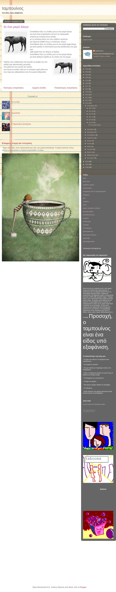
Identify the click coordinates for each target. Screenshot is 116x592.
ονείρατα (86, 218)
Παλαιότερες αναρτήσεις (65, 88)
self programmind (88, 241)
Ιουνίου (89, 143)
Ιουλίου (89, 141)
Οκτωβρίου (91, 132)
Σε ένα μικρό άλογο (16, 27)
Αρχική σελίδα (39, 88)
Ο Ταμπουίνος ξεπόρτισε (21, 124)
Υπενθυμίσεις (87, 228)
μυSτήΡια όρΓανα (88, 215)
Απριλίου (90, 149)
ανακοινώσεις (87, 188)
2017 (87, 86)
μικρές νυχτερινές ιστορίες (91, 208)
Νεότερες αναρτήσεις (14, 88)
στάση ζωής (87, 221)
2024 (87, 72)
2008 (87, 167)
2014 (87, 94)
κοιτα (84, 205)
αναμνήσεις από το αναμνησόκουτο (94, 191)
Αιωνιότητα (15, 113)
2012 (87, 100)
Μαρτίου (90, 152)
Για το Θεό (15, 102)
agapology (86, 238)
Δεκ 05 (91, 122)
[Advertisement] (107, 499)
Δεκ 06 (91, 119)
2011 (87, 103)
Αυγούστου (91, 138)
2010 (87, 161)
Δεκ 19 (91, 114)
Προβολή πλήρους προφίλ (101, 56)
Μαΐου (89, 146)
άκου (84, 178)
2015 (87, 92)
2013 (87, 97)
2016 (87, 89)
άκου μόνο (86, 181)
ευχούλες (86, 201)
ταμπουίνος (13, 8)
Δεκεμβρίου (91, 106)
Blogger (83, 587)
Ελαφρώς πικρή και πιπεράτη (17, 143)
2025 (87, 69)
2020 (87, 77)
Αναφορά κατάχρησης (92, 248)
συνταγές (86, 225)
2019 (87, 80)
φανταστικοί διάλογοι (89, 235)
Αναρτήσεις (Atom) (45, 96)
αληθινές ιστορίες (88, 185)
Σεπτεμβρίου (91, 135)
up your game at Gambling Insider (94, 404)
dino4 (71, 587)
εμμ (84, 198)
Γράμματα (86, 195)
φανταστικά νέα (88, 231)
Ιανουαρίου (91, 158)
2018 (87, 83)
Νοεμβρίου (90, 129)
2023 (87, 75)
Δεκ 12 (91, 117)
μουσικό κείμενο (88, 211)
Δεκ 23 (91, 111)
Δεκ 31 (91, 108)
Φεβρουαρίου (91, 155)
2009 (87, 164)
